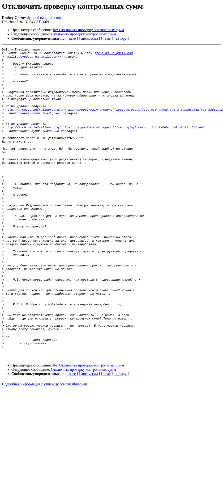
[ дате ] (72, 38)
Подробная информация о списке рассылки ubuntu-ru (44, 446)
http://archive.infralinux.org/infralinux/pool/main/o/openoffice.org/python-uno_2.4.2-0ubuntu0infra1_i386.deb (105, 143)
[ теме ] (107, 38)
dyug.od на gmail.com (44, 18)
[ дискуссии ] (89, 38)
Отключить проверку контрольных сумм (83, 34)
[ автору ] (121, 38)
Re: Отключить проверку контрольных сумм (88, 30)
